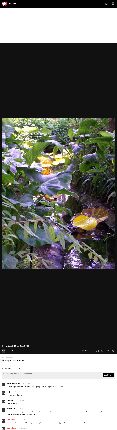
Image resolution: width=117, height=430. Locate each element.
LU (3, 402)
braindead (11, 351)
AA (3, 411)
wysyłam (108, 375)
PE (3, 394)
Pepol (9, 393)
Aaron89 (11, 409)
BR (3, 351)
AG (3, 386)
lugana (10, 401)
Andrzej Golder (13, 384)
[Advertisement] (58, 25)
